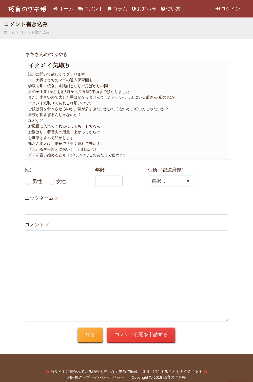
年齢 (100, 170)
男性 (37, 181)
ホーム (63, 8)
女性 (61, 181)
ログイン (228, 8)
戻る (90, 334)
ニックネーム (42, 198)
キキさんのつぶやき (46, 54)
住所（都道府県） (167, 170)
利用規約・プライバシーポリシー (95, 377)
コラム (117, 8)
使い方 (171, 8)
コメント (90, 8)
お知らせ (144, 8)
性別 (29, 170)
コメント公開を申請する (141, 334)
